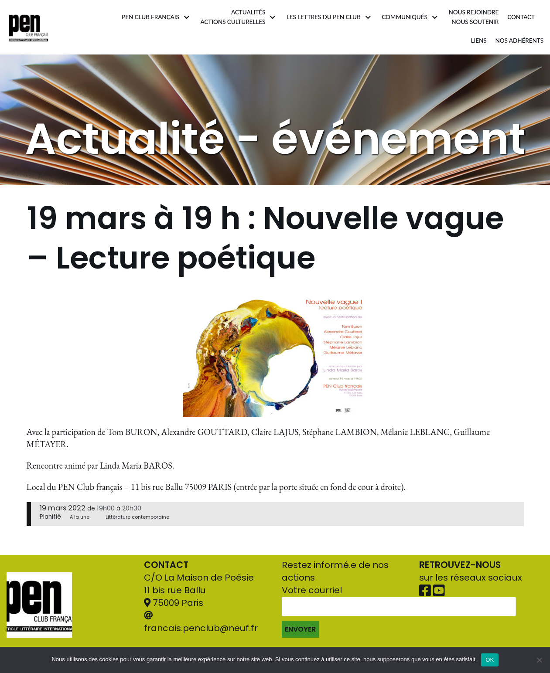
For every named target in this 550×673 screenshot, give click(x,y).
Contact (521, 17)
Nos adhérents (519, 40)
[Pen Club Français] (29, 27)
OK (489, 659)
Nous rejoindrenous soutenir (473, 17)
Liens (478, 40)
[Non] (539, 660)
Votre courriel (399, 611)
